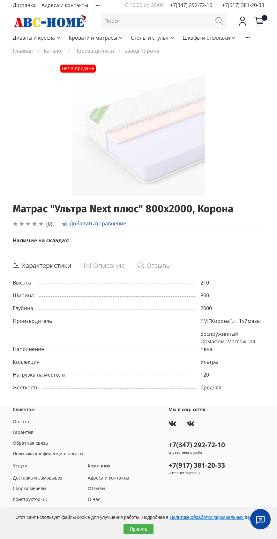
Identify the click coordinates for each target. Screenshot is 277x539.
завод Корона (142, 50)
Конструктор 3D (30, 499)
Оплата (21, 421)
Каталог (54, 50)
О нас (94, 499)
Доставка (24, 5)
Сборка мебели (29, 488)
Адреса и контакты (64, 5)
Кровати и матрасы (96, 37)
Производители (94, 50)
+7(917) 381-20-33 (243, 5)
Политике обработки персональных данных (215, 517)
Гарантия (23, 432)
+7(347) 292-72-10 (191, 5)
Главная (23, 50)
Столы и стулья (153, 37)
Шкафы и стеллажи (209, 37)
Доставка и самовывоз (37, 478)
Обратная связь (30, 443)
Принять (138, 529)
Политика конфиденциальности (48, 453)
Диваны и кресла (37, 37)
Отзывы (96, 488)
